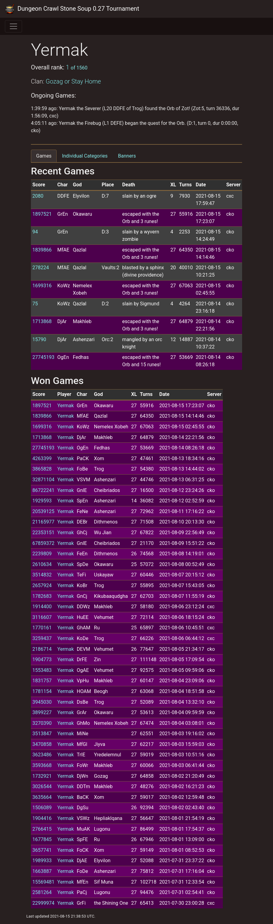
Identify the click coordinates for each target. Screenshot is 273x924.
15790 (39, 339)
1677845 (42, 839)
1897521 (42, 214)
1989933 (42, 860)
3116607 (42, 617)
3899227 (42, 712)
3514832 (42, 575)
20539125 (43, 511)
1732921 (42, 776)
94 (35, 232)
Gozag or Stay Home (73, 81)
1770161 (42, 628)
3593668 (42, 765)
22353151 (43, 532)
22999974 (43, 903)
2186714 (42, 649)
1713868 (42, 321)
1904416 (42, 818)
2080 (37, 196)
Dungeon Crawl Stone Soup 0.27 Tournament (72, 9)
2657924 (42, 585)
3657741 (42, 850)
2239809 (42, 554)
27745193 (43, 357)
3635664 (42, 797)
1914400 (42, 606)
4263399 (42, 458)
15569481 (43, 882)
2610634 (42, 564)
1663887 (42, 871)
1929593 (42, 501)
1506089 (42, 807)
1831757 (42, 681)
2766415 (42, 829)
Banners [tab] (127, 156)
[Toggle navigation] (13, 26)
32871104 (43, 479)
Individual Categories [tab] (84, 156)
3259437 (42, 638)
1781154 (42, 691)
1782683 (42, 596)
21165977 (43, 522)
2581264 (42, 892)
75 (35, 304)
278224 (40, 267)
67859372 (43, 543)
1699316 (42, 286)
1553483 (42, 670)
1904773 (42, 659)
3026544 (42, 786)
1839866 (42, 250)
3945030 (42, 702)
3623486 (42, 755)
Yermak (65, 405)
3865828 (42, 469)
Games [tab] (43, 156)
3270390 (42, 723)
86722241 (43, 490)
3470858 (42, 744)
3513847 (42, 733)
